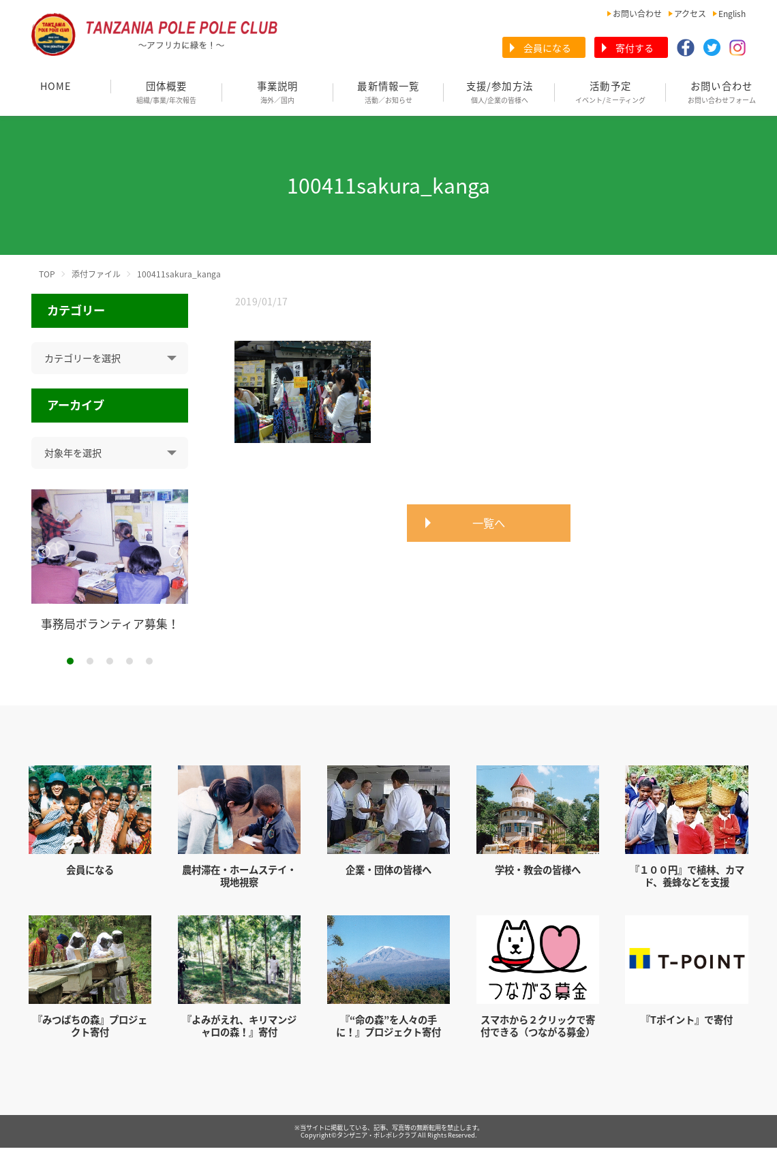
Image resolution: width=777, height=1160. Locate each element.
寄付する (634, 48)
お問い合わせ (637, 13)
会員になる (547, 48)
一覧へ (488, 523)
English (732, 13)
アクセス (690, 13)
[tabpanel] (110, 560)
